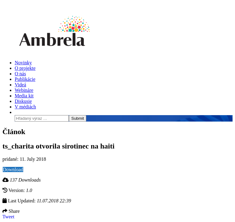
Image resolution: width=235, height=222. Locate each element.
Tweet (8, 216)
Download (13, 169)
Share (11, 211)
